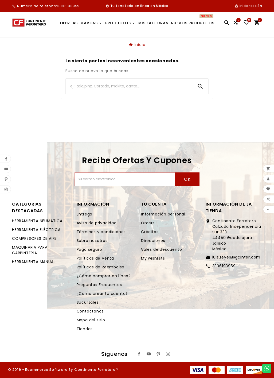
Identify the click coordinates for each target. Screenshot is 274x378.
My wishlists (153, 258)
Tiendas (85, 328)
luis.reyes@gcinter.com (236, 257)
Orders (148, 223)
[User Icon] (248, 6)
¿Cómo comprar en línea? (104, 276)
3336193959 (224, 266)
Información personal (163, 214)
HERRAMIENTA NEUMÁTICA (37, 220)
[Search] (200, 86)
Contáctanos (90, 311)
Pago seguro (89, 249)
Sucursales (88, 302)
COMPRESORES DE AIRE (34, 238)
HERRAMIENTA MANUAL (33, 261)
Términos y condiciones (101, 231)
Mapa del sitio (91, 320)
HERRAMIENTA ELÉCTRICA (36, 229)
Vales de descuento (161, 249)
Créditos (149, 231)
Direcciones (153, 240)
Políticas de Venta (95, 258)
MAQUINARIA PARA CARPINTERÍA (30, 250)
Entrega (85, 214)
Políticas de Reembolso (101, 267)
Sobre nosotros (92, 240)
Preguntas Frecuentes (99, 284)
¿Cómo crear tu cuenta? (102, 293)
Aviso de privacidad (97, 223)
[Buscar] (129, 86)
